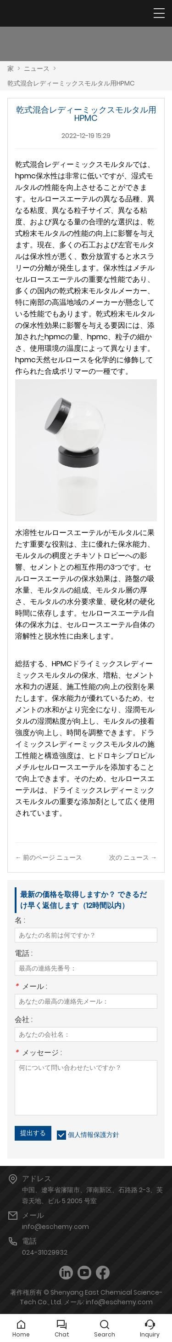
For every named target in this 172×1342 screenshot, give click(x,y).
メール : (31, 987)
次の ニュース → (133, 857)
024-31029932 (44, 1252)
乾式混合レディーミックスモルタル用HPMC (71, 83)
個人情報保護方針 (93, 1134)
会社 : (24, 1020)
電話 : (24, 954)
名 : (20, 921)
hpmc (25, 176)
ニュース (37, 68)
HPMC (62, 663)
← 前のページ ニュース (48, 857)
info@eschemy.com (55, 1226)
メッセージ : (38, 1053)
